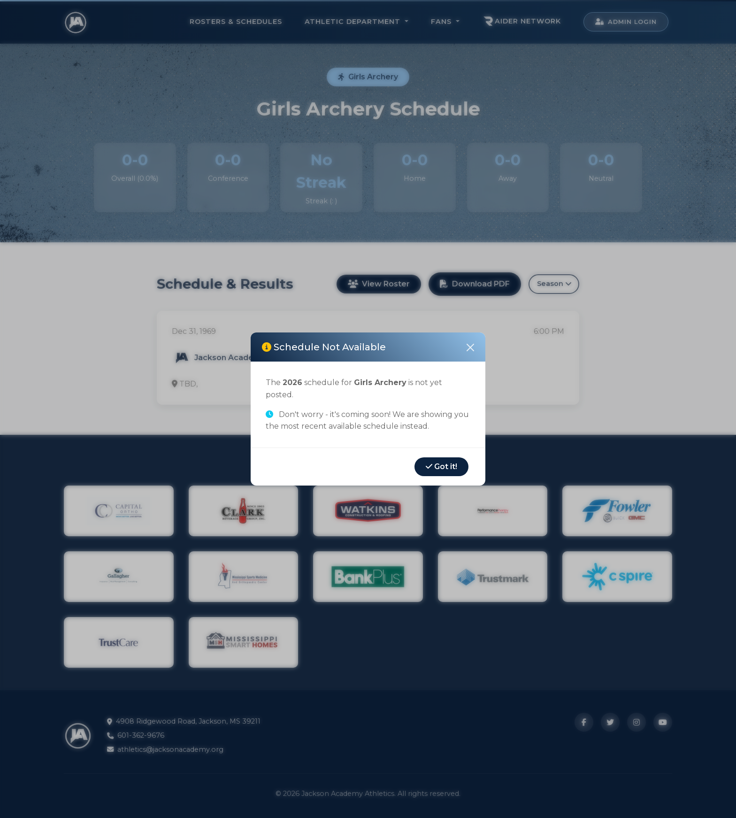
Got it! (441, 466)
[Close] (470, 347)
